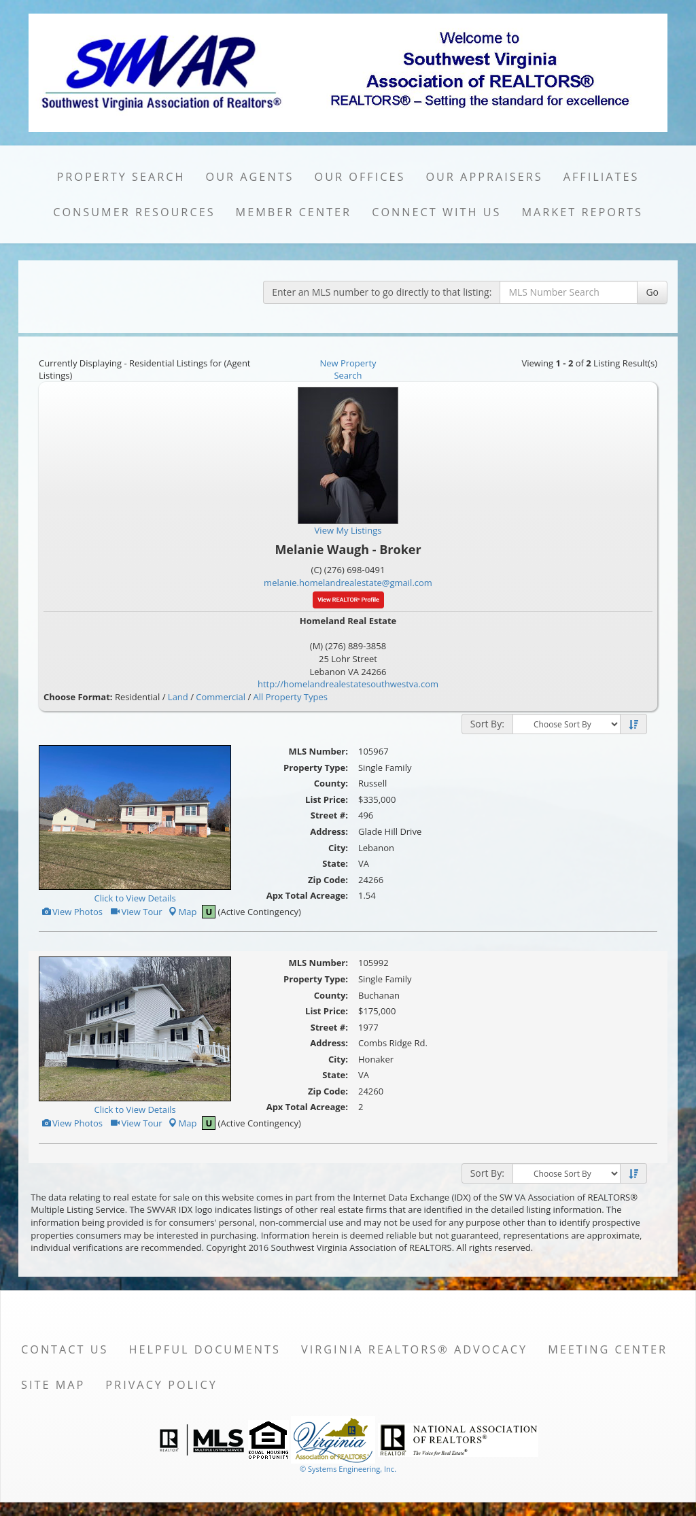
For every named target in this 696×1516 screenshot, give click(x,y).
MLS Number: (318, 751)
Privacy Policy (161, 1384)
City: (338, 848)
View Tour (135, 911)
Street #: (329, 815)
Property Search (121, 176)
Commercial (220, 697)
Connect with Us (436, 212)
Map (182, 912)
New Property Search (347, 369)
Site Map (53, 1384)
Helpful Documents (205, 1349)
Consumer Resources (134, 212)
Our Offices (360, 176)
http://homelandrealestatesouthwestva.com (348, 684)
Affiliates (601, 176)
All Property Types (291, 697)
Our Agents (250, 176)
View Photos (72, 911)
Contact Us (65, 1349)
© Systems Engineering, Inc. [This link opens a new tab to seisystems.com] (348, 1469)
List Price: (326, 799)
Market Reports (581, 212)
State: (335, 863)
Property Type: (315, 767)
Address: (329, 831)
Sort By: (487, 723)
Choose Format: (78, 697)
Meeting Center (607, 1349)
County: (331, 783)
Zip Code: (328, 880)
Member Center (294, 212)
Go (652, 292)
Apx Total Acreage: (307, 895)
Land (178, 697)
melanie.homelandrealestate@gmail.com (348, 582)
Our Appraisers (483, 176)
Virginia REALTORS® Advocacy (414, 1349)
